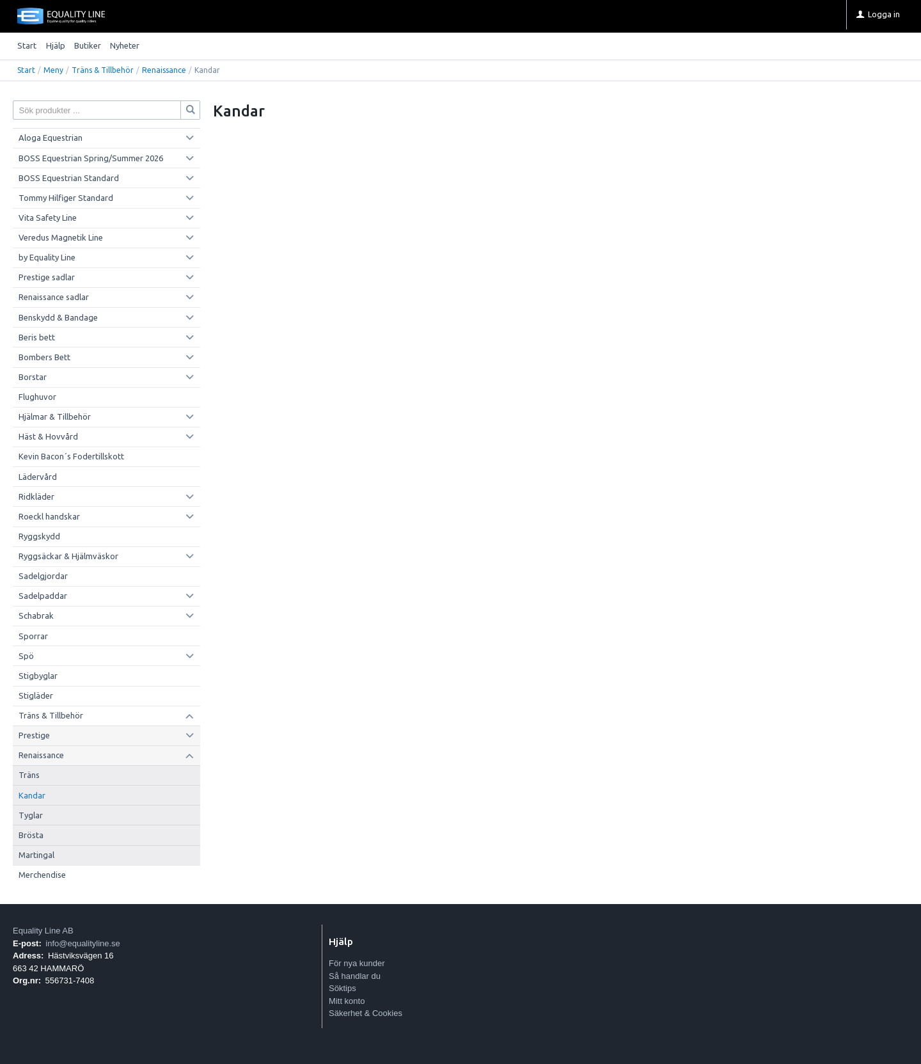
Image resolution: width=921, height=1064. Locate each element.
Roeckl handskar (49, 516)
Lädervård (38, 476)
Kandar (32, 795)
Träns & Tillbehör (103, 70)
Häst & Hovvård (48, 436)
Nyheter (124, 45)
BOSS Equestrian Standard (69, 177)
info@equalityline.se (82, 943)
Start (26, 45)
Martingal (36, 854)
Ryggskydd (39, 536)
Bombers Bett (44, 357)
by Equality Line (47, 257)
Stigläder (36, 695)
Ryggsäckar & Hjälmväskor (68, 556)
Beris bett (37, 337)
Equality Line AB (43, 930)
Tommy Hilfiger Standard (66, 197)
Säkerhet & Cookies (365, 1013)
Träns (29, 774)
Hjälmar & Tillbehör (55, 416)
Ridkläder (36, 496)
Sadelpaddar (43, 595)
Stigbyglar (38, 675)
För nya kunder (356, 963)
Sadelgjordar (43, 575)
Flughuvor (37, 396)
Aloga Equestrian (51, 137)
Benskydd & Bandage (58, 317)
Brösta (31, 834)
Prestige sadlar (47, 277)
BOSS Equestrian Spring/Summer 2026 (91, 158)
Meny (53, 70)
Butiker (87, 45)
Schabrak (36, 615)
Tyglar (31, 815)
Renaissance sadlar (54, 296)
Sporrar (33, 635)
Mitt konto (347, 1001)
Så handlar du (355, 976)
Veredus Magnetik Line (61, 237)
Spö (26, 655)
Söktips (342, 988)
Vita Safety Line (48, 217)
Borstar (33, 376)
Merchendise (42, 874)
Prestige (34, 735)
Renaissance (164, 70)
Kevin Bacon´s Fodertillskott (71, 456)
